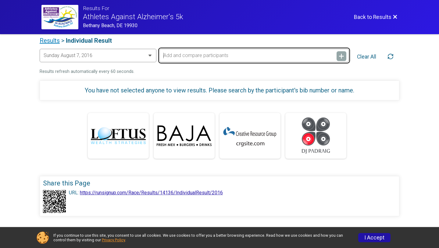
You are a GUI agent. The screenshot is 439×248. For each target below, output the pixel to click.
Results (50, 40)
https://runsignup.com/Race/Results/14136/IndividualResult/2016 (151, 193)
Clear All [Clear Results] (366, 57)
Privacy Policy (113, 240)
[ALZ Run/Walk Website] (62, 17)
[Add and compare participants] (253, 55)
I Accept (374, 238)
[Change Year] (98, 55)
